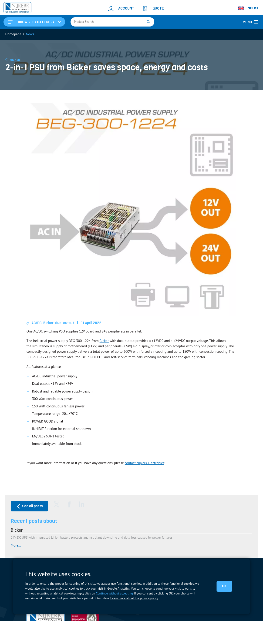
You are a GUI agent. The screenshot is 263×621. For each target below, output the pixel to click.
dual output (64, 323)
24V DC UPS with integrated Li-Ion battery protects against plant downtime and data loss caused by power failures (91, 537)
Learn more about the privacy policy (134, 598)
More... (16, 545)
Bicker (15, 60)
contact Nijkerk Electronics (144, 463)
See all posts (29, 506)
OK (224, 586)
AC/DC (36, 323)
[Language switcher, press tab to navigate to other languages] (249, 8)
